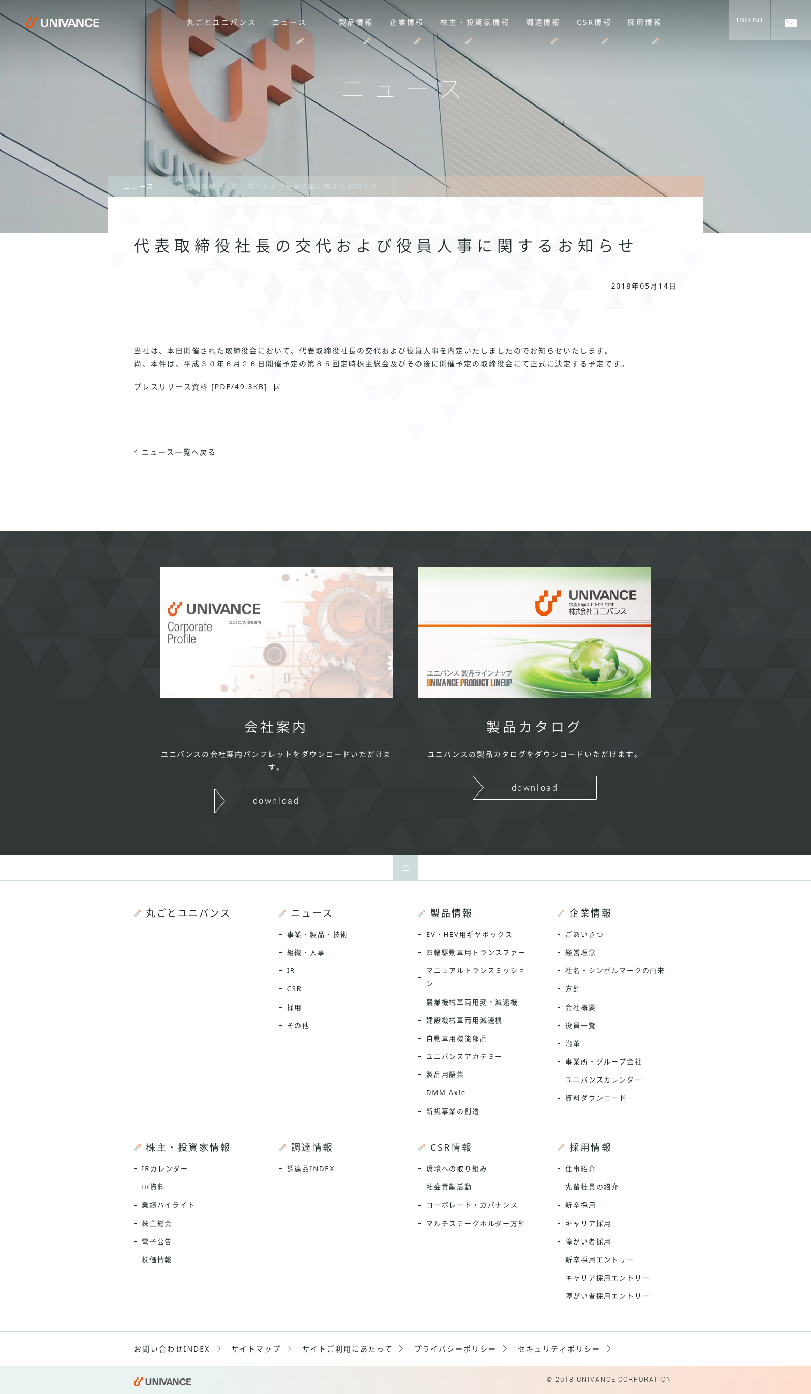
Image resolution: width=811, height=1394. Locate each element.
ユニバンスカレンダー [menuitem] (603, 1079)
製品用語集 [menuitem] (445, 1074)
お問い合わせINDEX (172, 1349)
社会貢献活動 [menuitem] (449, 1186)
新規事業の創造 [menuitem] (453, 1111)
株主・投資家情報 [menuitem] (476, 22)
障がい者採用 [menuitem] (588, 1241)
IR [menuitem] (291, 970)
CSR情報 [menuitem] (594, 22)
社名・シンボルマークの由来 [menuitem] (615, 970)
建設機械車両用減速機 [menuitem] (464, 1020)
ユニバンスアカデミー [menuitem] (464, 1056)
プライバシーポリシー (455, 1349)
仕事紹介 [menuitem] (580, 1168)
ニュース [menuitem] (292, 22)
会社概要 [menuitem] (580, 1007)
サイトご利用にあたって (347, 1349)
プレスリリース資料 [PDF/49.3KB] (201, 387)
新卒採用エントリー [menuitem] (599, 1259)
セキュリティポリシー (559, 1349)
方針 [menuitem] (573, 988)
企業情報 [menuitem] (409, 22)
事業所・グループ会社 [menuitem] (603, 1061)
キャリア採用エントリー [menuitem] (607, 1277)
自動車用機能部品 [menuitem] (457, 1038)
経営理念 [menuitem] (580, 952)
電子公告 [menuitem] (157, 1241)
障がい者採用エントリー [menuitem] (607, 1295)
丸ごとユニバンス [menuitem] (225, 22)
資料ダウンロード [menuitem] (596, 1097)
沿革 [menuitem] (573, 1043)
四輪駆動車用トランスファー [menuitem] (476, 952)
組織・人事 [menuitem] (306, 952)
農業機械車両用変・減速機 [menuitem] (472, 1002)
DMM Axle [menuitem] (446, 1092)
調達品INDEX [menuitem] (311, 1168)
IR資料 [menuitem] (154, 1186)
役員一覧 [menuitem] (580, 1025)
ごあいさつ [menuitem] (584, 934)
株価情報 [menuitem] (157, 1259)
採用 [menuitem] (295, 1007)
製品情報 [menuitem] (358, 22)
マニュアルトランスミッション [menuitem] (476, 977)
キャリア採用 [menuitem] (588, 1223)
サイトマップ (256, 1349)
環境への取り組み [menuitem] (457, 1168)
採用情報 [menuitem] (644, 22)
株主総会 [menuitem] (157, 1223)
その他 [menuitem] (298, 1025)
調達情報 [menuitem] (544, 22)
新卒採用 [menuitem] (580, 1204)
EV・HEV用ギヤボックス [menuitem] (469, 934)
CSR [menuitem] (294, 988)
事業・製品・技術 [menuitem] (318, 934)
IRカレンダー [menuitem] (165, 1168)
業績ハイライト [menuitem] (169, 1204)
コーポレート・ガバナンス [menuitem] (472, 1204)
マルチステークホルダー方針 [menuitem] (476, 1223)
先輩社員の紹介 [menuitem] (592, 1186)
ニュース (139, 186)
